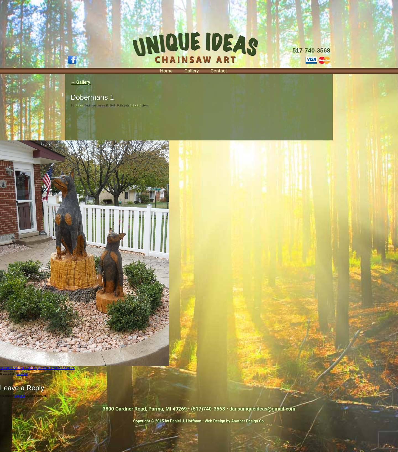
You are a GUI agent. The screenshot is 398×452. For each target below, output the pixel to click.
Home (166, 71)
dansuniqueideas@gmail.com (262, 409)
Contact (219, 71)
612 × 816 (135, 105)
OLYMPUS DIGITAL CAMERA (18, 368)
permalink (22, 374)
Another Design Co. (248, 421)
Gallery (191, 71)
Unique (79, 105)
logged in (20, 395)
